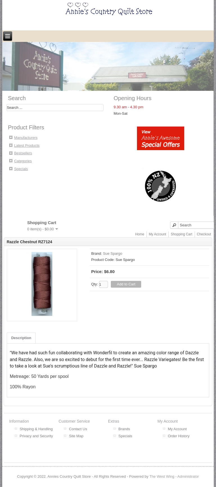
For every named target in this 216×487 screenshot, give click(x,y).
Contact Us (78, 429)
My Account (157, 234)
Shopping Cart (181, 234)
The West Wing (161, 476)
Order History (179, 436)
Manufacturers (25, 138)
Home (139, 234)
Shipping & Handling (36, 429)
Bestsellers (23, 153)
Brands (124, 429)
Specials (21, 169)
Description (21, 338)
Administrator (188, 476)
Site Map (76, 436)
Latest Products (26, 145)
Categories (23, 161)
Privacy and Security (36, 436)
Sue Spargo (112, 253)
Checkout (204, 234)
